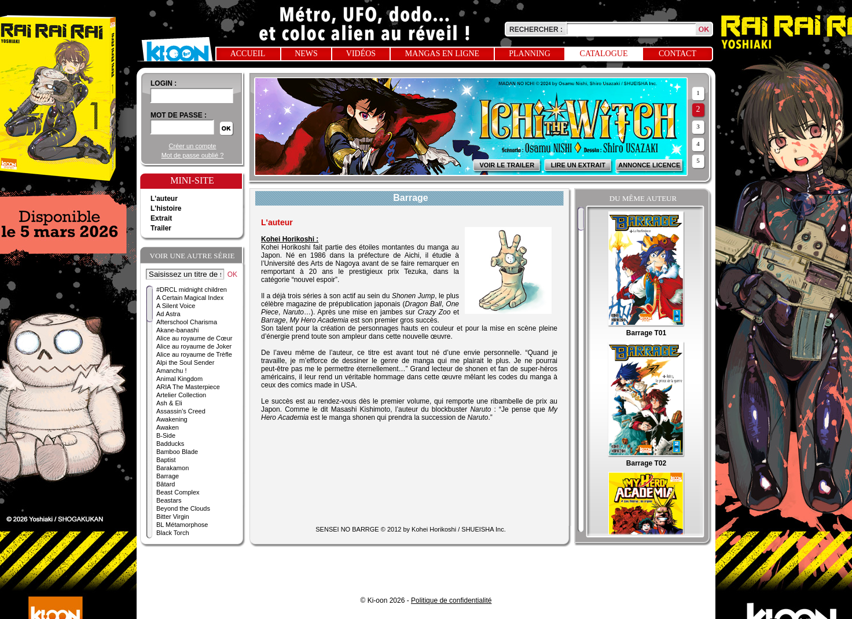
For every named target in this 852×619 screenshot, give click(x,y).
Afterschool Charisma (186, 321)
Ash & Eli (169, 403)
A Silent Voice (175, 305)
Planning (529, 53)
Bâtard (165, 484)
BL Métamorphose (182, 524)
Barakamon (172, 467)
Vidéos (361, 53)
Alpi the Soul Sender (185, 362)
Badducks (170, 443)
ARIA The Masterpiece (188, 386)
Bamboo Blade (177, 451)
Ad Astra (168, 313)
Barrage (167, 476)
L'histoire (166, 208)
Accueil (248, 53)
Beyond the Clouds (183, 508)
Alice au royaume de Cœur (194, 338)
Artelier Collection (181, 394)
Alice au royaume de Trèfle (194, 354)
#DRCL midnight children (191, 289)
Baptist (166, 459)
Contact (677, 53)
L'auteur (164, 199)
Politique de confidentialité (451, 600)
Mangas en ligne (442, 53)
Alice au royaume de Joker (194, 346)
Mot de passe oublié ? (192, 155)
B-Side (165, 435)
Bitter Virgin (172, 516)
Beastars (168, 500)
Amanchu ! (171, 370)
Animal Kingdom (179, 378)
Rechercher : (536, 29)
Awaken (167, 427)
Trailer (160, 228)
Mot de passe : (178, 115)
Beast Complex (178, 492)
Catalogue (604, 53)
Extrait (161, 218)
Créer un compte (192, 145)
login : (163, 83)
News (306, 53)
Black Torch (172, 532)
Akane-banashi (177, 330)
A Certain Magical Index (189, 297)
